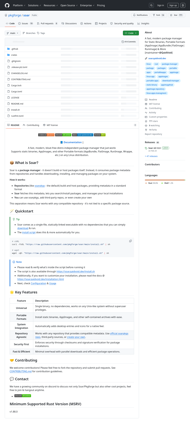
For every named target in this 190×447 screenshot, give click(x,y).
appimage (174, 72)
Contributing (153, 108)
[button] (131, 241)
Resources (51, 5)
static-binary (152, 85)
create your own (76, 337)
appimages (163, 76)
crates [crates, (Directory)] (14, 55)
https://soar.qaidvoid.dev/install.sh (76, 271)
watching (152, 125)
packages (162, 68)
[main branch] (13, 33)
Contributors (152, 164)
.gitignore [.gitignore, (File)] (16, 61)
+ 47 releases (151, 156)
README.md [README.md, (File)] (17, 103)
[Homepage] (7, 5)
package (150, 68)
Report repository (153, 134)
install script (29, 232)
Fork (159, 15)
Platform (19, 5)
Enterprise (87, 5)
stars (151, 121)
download (22, 228)
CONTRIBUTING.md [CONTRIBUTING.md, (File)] (20, 79)
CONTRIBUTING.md (21, 371)
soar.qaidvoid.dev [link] (157, 58)
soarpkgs (40, 185)
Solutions (34, 5)
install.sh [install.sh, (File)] (15, 109)
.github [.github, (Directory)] (14, 48)
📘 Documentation (71, 142)
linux (149, 64)
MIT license (152, 103)
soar (26, 15)
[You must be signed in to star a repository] (176, 15)
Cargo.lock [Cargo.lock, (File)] (16, 85)
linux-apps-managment (156, 93)
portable (173, 68)
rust (156, 64)
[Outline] (135, 125)
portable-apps (152, 80)
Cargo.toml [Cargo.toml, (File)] (16, 91)
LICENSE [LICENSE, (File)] (15, 97)
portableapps (160, 72)
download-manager (170, 80)
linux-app (151, 76)
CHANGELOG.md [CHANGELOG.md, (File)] (19, 73)
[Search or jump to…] (151, 5)
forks (151, 129)
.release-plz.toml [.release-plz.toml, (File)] (19, 67)
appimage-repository (155, 89)
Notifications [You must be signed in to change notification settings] (140, 15)
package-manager (169, 64)
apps (149, 72)
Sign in (160, 5)
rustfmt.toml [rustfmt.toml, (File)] (17, 115)
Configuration (38, 283)
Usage (52, 283)
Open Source (69, 5)
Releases (152, 142)
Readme (151, 99)
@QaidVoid (165, 52)
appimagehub (167, 85)
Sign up (173, 5)
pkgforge (14, 15)
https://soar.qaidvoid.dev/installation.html (40, 279)
